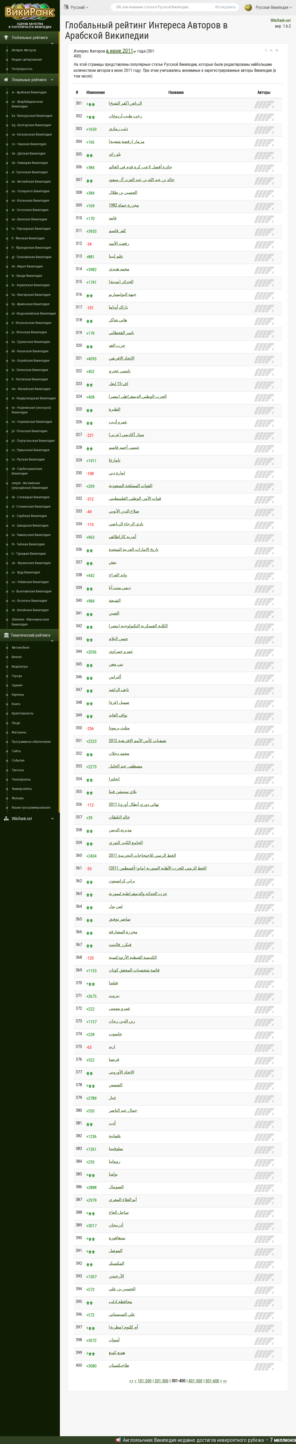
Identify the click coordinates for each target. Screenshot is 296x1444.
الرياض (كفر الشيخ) (125, 103)
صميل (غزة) (119, 702)
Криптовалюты (23, 713)
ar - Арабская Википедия (29, 92)
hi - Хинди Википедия (27, 276)
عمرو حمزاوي (121, 651)
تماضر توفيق (119, 919)
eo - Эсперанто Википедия (30, 191)
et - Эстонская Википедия (30, 210)
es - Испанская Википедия (30, 200)
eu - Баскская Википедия (29, 219)
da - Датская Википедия (29, 153)
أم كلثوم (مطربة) (123, 1327)
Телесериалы (21, 779)
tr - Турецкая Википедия (29, 553)
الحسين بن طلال (123, 192)
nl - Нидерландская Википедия (34, 398)
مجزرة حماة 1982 (124, 205)
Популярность (22, 69)
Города (17, 676)
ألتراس (115, 676)
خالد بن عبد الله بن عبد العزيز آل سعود (141, 179)
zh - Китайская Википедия (30, 610)
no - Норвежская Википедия (32, 422)
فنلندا (113, 982)
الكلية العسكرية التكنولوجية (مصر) (138, 625)
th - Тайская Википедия (28, 544)
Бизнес (17, 657)
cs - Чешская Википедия (29, 144)
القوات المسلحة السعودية (130, 485)
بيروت (114, 995)
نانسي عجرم (119, 370)
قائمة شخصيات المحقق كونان (134, 970)
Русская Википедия (268, 7)
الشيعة (115, 600)
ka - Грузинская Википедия (31, 342)
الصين (114, 613)
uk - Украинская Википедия (31, 563)
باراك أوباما (118, 307)
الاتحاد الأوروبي (121, 1072)
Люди (16, 723)
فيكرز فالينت (120, 944)
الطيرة (114, 409)
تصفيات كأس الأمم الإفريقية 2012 (137, 740)
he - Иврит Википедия (27, 266)
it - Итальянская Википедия (31, 323)
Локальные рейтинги (29, 79)
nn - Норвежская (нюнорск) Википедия (31, 410)
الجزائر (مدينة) (121, 281)
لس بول (116, 906)
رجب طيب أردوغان (125, 115)
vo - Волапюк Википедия (29, 601)
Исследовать (225, 7)
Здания (17, 685)
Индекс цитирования (27, 59)
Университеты (22, 789)
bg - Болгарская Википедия (31, 125)
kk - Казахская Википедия (30, 351)
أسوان (114, 1339)
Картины (18, 695)
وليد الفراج (118, 574)
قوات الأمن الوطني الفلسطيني (135, 498)
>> (225, 1380)
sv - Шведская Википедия (30, 525)
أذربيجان (116, 1225)
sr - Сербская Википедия (29, 516)
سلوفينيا (116, 1148)
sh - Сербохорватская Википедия (27, 471)
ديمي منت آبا (120, 587)
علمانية (115, 1135)
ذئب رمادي (118, 128)
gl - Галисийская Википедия (32, 257)
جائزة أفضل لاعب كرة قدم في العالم (140, 166)
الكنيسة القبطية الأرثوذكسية (133, 957)
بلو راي (115, 154)
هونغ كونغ (117, 1352)
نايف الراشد (119, 689)
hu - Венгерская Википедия (31, 295)
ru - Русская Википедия (28, 459)
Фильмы (18, 798)
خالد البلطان (119, 817)
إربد (112, 1046)
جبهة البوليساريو (122, 294)
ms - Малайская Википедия (31, 389)
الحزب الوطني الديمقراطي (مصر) (138, 396)
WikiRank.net (30, 818)
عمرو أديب (118, 421)
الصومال (116, 1186)
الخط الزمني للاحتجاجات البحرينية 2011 (142, 855)
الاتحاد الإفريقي (121, 358)
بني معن (116, 664)
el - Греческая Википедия (30, 172)
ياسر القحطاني (121, 332)
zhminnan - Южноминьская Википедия (30, 621)
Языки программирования (31, 807)
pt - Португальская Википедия (33, 441)
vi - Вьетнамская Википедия (32, 591)
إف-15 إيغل (118, 383)
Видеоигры (20, 666)
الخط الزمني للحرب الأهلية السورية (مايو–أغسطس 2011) (157, 868)
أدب (112, 1123)
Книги (16, 704)
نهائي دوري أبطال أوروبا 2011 (134, 804)
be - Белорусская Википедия (32, 116)
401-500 (195, 1380)
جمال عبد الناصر (123, 1110)
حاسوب (115, 1033)
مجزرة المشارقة (123, 931)
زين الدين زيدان (122, 1021)
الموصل (115, 1250)
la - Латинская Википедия (30, 370)
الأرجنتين (116, 1276)
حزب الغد (117, 345)
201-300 (161, 1380)
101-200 (145, 1380)
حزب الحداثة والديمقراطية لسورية (138, 893)
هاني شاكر (118, 319)
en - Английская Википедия (31, 181)
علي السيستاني (122, 1314)
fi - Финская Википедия (28, 238)
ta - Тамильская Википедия (31, 535)
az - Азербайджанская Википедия (27, 104)
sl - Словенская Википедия (31, 506)
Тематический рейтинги (29, 637)
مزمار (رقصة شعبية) (126, 141)
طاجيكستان (119, 1365)
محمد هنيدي (119, 268)
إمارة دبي (117, 472)
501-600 (212, 1380)
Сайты (16, 751)
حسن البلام (118, 638)
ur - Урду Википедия (26, 572)
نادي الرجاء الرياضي (126, 523)
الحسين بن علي (122, 1288)
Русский (76, 7)
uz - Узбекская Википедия (30, 582)
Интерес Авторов (24, 50)
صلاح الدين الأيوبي (124, 511)
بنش (112, 562)
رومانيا (114, 1161)
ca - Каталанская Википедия (32, 134)
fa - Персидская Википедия (31, 229)
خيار (112, 1097)
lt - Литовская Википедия (30, 379)
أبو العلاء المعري (123, 1199)
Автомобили (20, 647)
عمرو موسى (119, 1008)
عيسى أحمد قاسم (124, 447)
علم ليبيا (116, 256)
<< (131, 1380)
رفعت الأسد (119, 243)
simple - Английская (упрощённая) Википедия (30, 485)
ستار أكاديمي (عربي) (126, 434)
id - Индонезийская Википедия (34, 313)
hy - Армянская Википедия (30, 304)
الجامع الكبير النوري (126, 842)
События (18, 760)
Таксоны (18, 770)
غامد (113, 217)
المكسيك (116, 1263)
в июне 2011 (121, 51)
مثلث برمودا (119, 727)
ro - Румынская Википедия (30, 450)
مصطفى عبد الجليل (125, 766)
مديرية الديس (120, 829)
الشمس (115, 1084)
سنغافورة (117, 1237)
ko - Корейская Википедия (30, 360)
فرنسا (114, 1059)
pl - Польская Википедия (29, 431)
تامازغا (114, 460)
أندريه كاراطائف (122, 536)
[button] (266, 50)
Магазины (19, 732)
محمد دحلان (119, 753)
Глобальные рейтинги (29, 39)
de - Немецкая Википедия (30, 163)
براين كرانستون (122, 880)
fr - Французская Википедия (31, 248)
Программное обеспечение (31, 742)
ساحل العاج (119, 1212)
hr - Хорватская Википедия (31, 285)
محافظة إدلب (120, 1301)
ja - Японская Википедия (29, 332)
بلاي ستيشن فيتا (123, 791)
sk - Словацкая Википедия (30, 497)
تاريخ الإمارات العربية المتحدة (133, 549)
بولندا (113, 1174)
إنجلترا (114, 778)
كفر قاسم (117, 230)
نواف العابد (118, 715)
